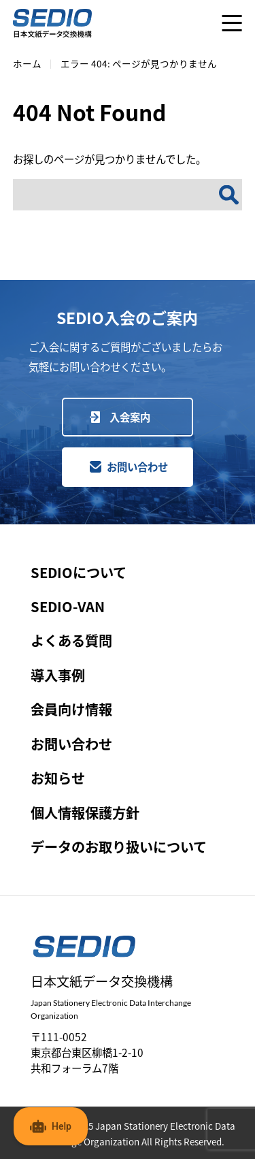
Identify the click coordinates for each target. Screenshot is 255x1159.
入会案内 (129, 416)
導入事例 (58, 675)
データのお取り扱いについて (119, 847)
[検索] (229, 195)
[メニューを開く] (232, 23)
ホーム (27, 63)
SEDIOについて (78, 572)
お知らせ (58, 778)
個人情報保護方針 (85, 813)
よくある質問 (71, 640)
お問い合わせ (137, 466)
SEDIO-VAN (68, 606)
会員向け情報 (71, 709)
